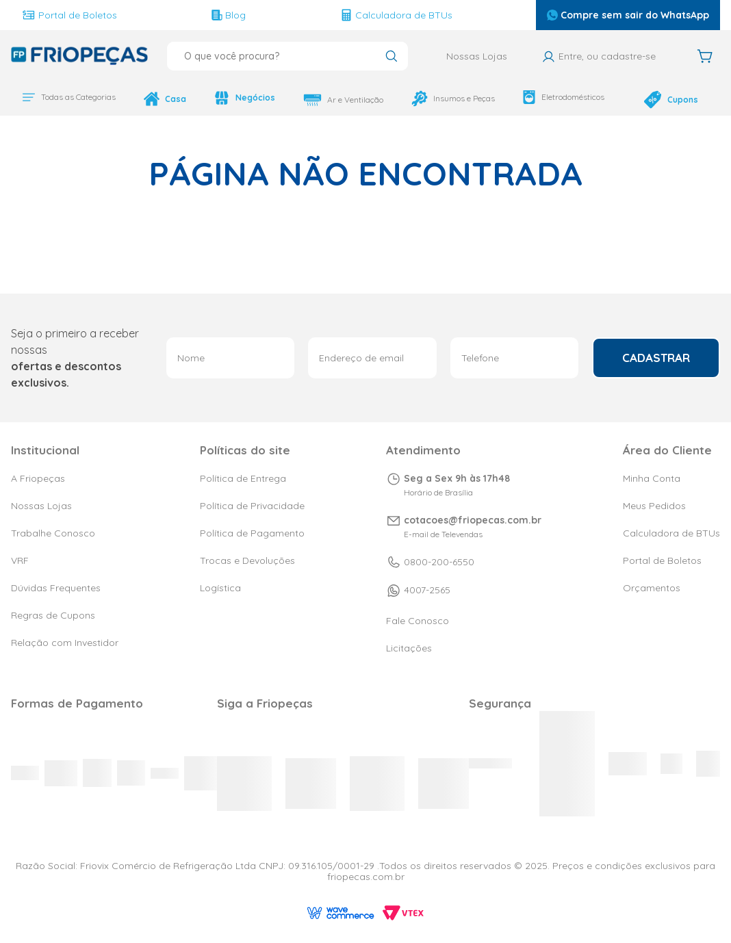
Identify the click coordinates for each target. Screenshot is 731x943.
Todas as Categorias (69, 97)
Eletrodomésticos (544, 97)
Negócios (237, 97)
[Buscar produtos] (391, 57)
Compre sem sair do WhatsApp (628, 15)
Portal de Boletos (69, 15)
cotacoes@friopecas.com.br (472, 520)
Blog (228, 15)
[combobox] (287, 56)
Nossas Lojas (476, 56)
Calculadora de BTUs (396, 15)
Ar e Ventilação (332, 99)
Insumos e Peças (437, 98)
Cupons (659, 95)
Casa (161, 98)
